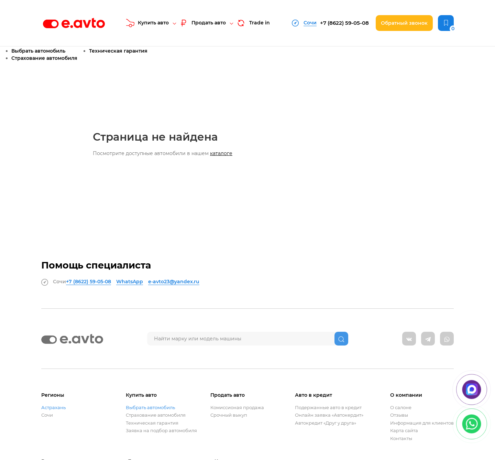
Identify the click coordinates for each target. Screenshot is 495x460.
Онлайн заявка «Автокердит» (329, 415)
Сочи (47, 415)
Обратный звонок (404, 23)
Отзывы (399, 415)
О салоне (400, 407)
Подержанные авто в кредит (328, 407)
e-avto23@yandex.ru (173, 281)
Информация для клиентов (422, 423)
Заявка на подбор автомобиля (161, 430)
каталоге (221, 153)
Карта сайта (404, 430)
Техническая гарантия (118, 51)
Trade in (253, 23)
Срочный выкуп (228, 415)
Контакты (401, 438)
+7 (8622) (344, 23)
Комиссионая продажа (237, 407)
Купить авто (147, 23)
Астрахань (53, 407)
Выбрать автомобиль (38, 51)
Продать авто (202, 23)
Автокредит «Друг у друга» (325, 423)
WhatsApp (129, 281)
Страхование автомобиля (44, 58)
